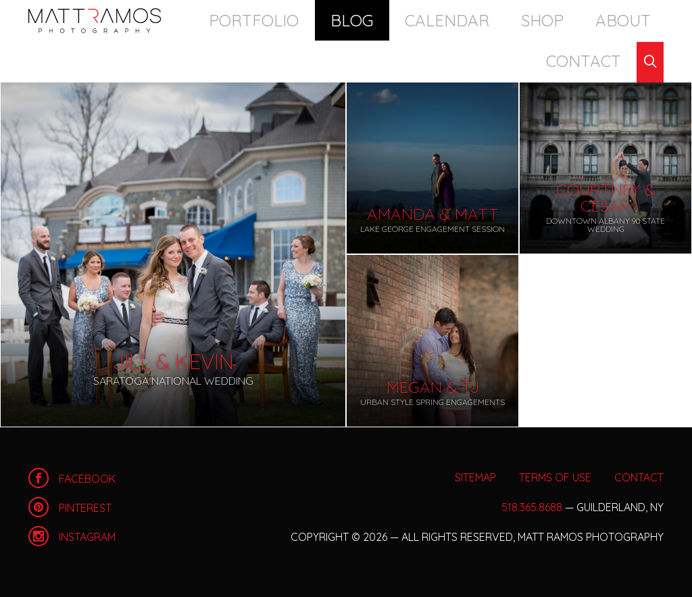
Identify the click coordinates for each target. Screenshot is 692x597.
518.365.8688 (531, 507)
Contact (599, 19)
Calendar (411, 19)
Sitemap (475, 477)
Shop (477, 19)
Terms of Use (555, 477)
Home (94, 20)
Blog (345, 19)
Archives (106, 60)
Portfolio (276, 19)
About (531, 19)
